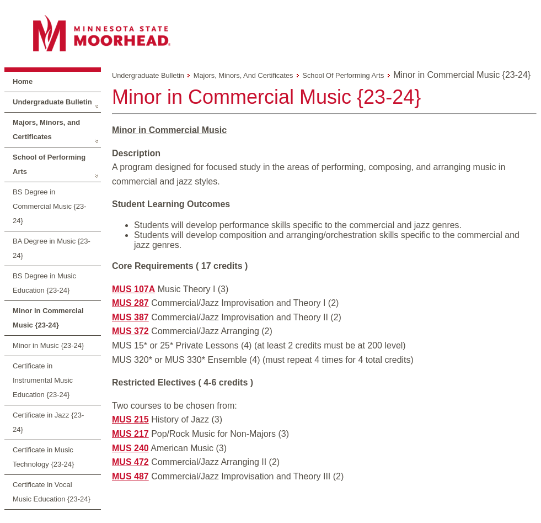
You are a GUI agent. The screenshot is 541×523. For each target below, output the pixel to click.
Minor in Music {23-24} (48, 345)
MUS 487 (130, 476)
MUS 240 (130, 448)
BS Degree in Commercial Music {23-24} (50, 206)
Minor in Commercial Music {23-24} (48, 318)
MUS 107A (133, 289)
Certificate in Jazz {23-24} (48, 422)
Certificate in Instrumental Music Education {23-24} (43, 380)
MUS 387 (130, 317)
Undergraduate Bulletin (52, 102)
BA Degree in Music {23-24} (51, 248)
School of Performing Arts (49, 164)
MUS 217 (130, 434)
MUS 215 (130, 419)
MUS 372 (130, 331)
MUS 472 (130, 462)
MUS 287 (130, 303)
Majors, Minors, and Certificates (46, 129)
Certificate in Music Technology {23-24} (43, 457)
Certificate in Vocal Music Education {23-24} (51, 491)
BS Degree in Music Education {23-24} (44, 283)
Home (23, 81)
